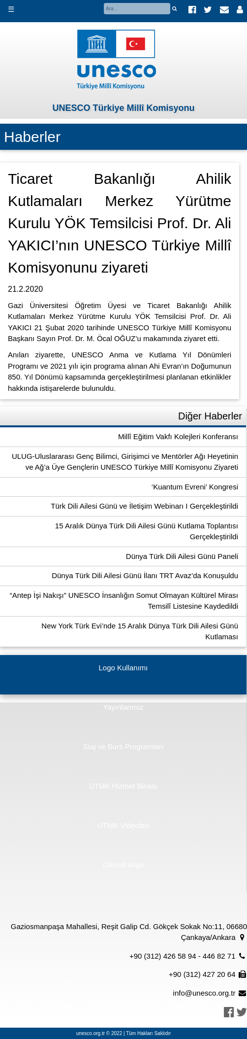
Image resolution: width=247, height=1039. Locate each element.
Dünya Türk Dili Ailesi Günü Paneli (182, 556)
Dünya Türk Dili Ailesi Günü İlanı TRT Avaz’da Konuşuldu (145, 575)
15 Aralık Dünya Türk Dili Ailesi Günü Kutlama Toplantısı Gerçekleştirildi (146, 531)
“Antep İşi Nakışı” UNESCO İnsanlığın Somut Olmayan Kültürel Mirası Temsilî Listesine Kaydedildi (124, 601)
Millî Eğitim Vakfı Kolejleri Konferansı (178, 436)
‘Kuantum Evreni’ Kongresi (195, 487)
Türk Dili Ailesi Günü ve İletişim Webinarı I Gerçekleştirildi (144, 506)
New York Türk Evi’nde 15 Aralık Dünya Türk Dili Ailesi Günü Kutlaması (139, 631)
